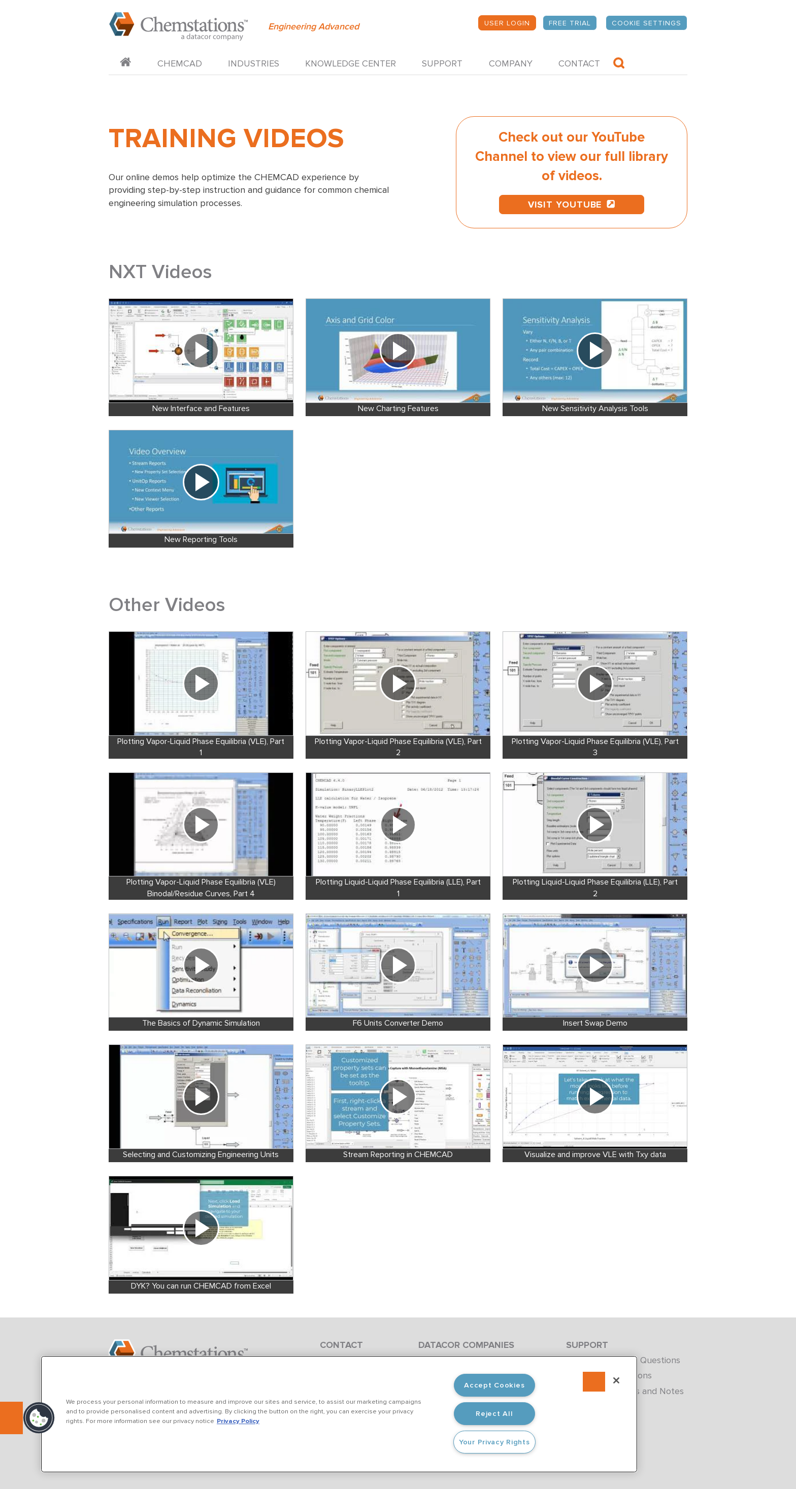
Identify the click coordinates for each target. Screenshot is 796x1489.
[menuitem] (125, 64)
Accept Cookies (494, 1385)
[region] (339, 1414)
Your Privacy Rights (494, 1442)
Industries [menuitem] (253, 63)
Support (587, 1344)
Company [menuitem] (511, 63)
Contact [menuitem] (579, 63)
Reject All (494, 1413)
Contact (341, 1344)
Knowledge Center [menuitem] (350, 63)
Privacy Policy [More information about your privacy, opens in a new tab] (238, 1421)
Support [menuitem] (442, 63)
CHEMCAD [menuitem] (179, 63)
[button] (39, 1418)
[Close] (616, 1380)
